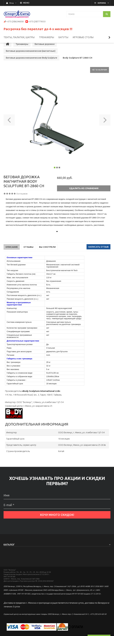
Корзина (102, 3)
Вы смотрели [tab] (47, 255)
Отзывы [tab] (28, 255)
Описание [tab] (11, 255)
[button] (9, 127)
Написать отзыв (98, 255)
